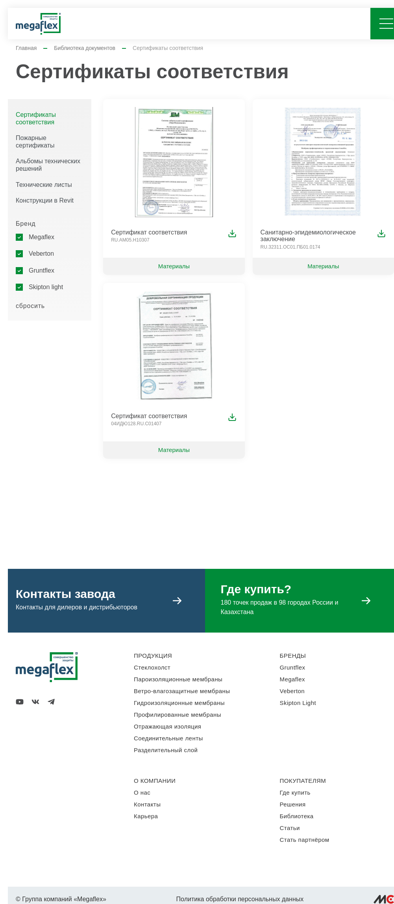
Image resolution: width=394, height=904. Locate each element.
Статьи (290, 828)
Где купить (295, 792)
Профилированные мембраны (177, 714)
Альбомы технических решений (48, 165)
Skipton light (46, 287)
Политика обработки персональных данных (240, 899)
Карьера (146, 816)
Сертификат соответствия (149, 232)
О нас (142, 792)
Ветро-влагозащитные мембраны (182, 691)
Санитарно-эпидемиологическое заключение (308, 236)
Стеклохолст (152, 667)
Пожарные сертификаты (35, 142)
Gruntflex (41, 270)
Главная (26, 48)
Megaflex (41, 237)
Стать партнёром (304, 839)
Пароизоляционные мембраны (178, 679)
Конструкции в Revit (45, 200)
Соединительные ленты (168, 738)
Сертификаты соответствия (36, 118)
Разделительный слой (166, 750)
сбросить (30, 306)
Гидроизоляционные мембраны (179, 702)
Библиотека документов (84, 48)
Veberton (41, 253)
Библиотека (297, 816)
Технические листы (44, 184)
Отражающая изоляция (167, 726)
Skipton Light (298, 702)
